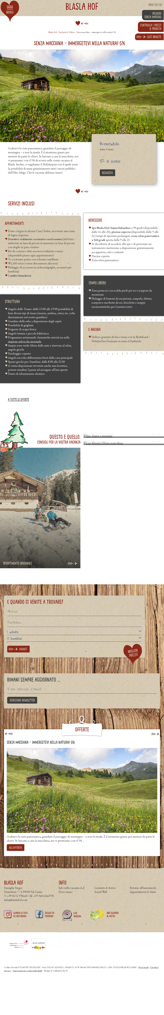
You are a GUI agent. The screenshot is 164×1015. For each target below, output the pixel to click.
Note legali (143, 973)
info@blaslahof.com (15, 905)
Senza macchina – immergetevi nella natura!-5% (41, 742)
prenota (150, 26)
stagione (13, 341)
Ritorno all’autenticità (143, 893)
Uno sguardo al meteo (113, 920)
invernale (35, 341)
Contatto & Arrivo (105, 893)
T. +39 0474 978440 (15, 901)
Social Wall (100, 897)
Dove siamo (65, 897)
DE (156, 4)
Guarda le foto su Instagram (20, 920)
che (27, 341)
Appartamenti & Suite (143, 897)
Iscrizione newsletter (22, 700)
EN (160, 4)
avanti (23, 649)
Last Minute (154, 37)
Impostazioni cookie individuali (27, 976)
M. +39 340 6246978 (42, 901)
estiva (21, 341)
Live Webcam (77, 920)
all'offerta (15, 847)
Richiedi (152, 15)
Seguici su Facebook (49, 920)
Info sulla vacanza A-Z (72, 893)
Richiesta (107, 173)
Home (150, 4)
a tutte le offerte (18, 399)
